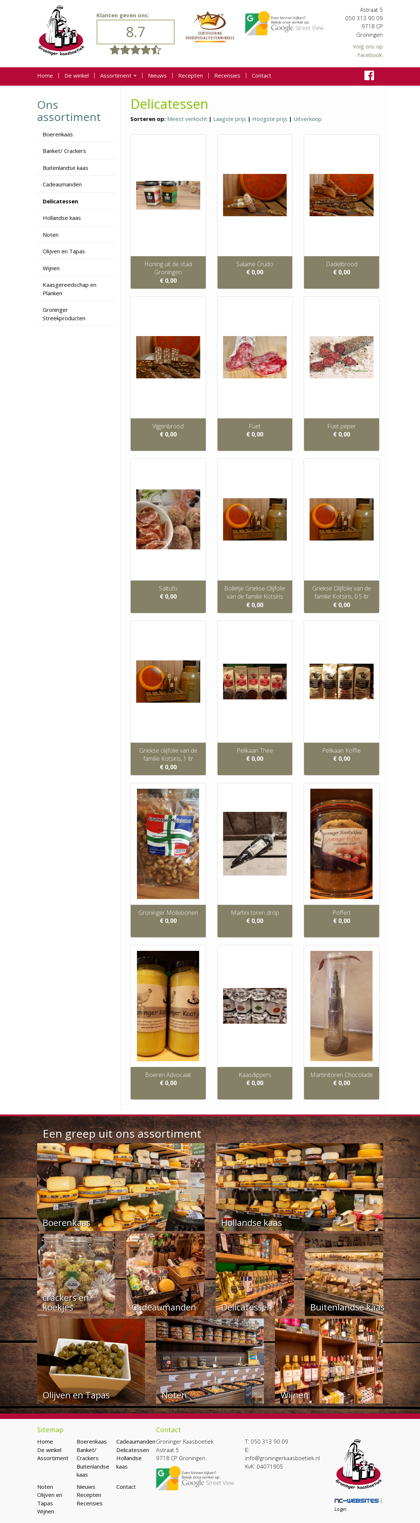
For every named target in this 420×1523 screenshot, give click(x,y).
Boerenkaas (58, 134)
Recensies (227, 75)
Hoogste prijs (269, 118)
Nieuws (157, 75)
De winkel (76, 75)
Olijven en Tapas (64, 251)
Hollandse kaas (62, 217)
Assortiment (118, 75)
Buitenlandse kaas (65, 167)
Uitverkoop (307, 118)
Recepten (190, 75)
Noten (51, 234)
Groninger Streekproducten (64, 314)
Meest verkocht (187, 118)
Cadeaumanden (62, 184)
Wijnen (51, 268)
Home (45, 75)
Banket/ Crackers (64, 150)
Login (340, 1509)
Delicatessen (60, 201)
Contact (261, 75)
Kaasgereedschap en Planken (69, 289)
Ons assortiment (69, 110)
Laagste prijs (229, 118)
